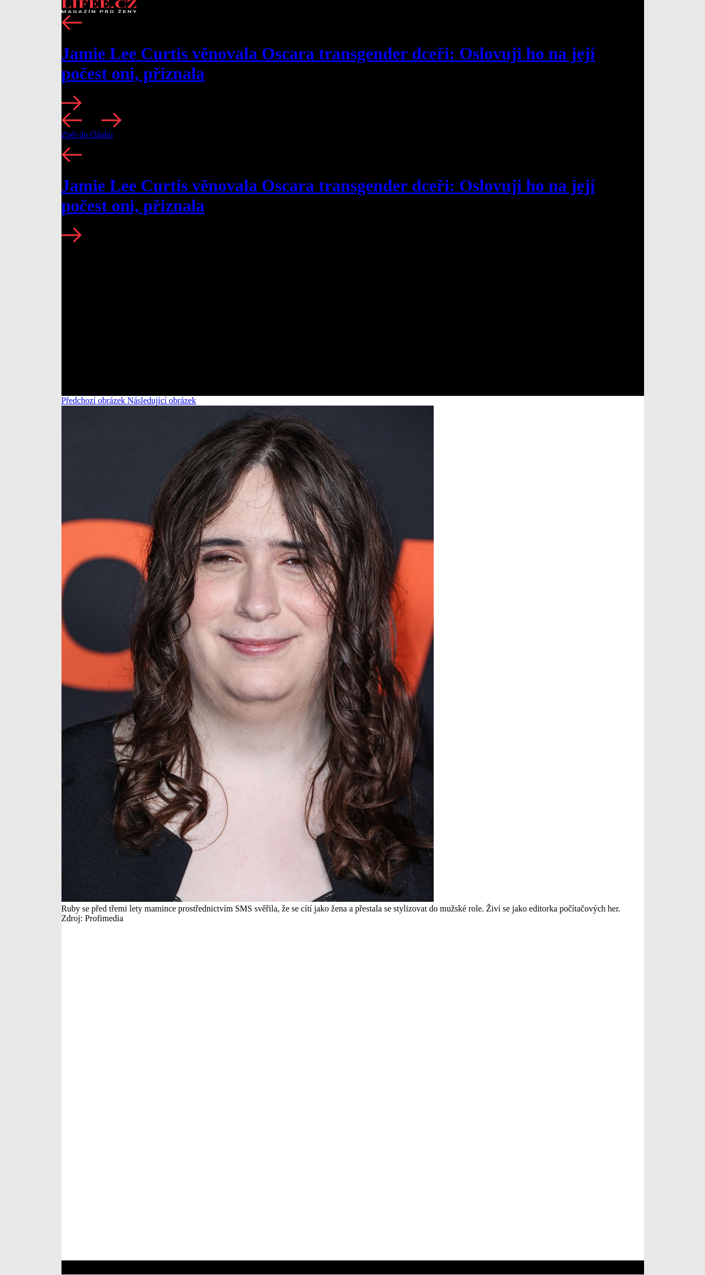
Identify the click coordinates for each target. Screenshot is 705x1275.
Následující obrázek (161, 400)
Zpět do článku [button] (87, 134)
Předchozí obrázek (94, 400)
